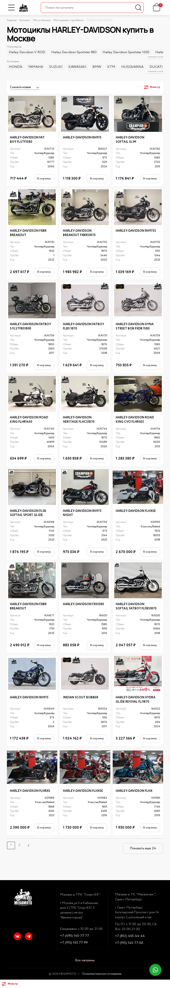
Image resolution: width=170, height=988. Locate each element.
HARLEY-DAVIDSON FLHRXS (30, 791)
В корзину (44, 178)
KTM (111, 66)
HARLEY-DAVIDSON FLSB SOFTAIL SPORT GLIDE (28, 513)
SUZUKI (55, 66)
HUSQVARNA (132, 66)
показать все (155, 57)
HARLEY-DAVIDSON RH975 (82, 138)
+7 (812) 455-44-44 (130, 936)
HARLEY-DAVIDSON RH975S (136, 231)
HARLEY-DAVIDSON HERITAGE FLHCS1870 (78, 420)
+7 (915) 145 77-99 (74, 942)
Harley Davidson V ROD (27, 52)
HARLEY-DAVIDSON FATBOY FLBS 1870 (83, 326)
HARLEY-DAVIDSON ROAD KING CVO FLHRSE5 (135, 420)
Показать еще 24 (143, 848)
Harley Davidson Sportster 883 (74, 52)
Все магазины (85, 960)
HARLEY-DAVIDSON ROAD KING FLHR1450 (29, 420)
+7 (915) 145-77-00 (129, 943)
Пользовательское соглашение (101, 974)
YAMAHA (35, 66)
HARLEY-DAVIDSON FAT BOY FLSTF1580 (27, 140)
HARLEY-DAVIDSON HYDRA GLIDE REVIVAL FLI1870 (135, 700)
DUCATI (156, 66)
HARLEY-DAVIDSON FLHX (134, 791)
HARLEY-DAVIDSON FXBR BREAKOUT (28, 233)
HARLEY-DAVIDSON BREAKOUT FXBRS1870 (79, 233)
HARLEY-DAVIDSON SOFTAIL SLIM (130, 140)
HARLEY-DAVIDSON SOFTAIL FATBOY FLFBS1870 (136, 606)
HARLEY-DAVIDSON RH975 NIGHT (82, 513)
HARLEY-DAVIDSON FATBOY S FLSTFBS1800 (30, 326)
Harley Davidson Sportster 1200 (126, 52)
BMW (96, 66)
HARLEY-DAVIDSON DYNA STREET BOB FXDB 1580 (135, 326)
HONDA (15, 66)
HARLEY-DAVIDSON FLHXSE (136, 511)
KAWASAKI (77, 66)
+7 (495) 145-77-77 (74, 936)
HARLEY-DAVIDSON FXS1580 (83, 604)
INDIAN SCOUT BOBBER (80, 698)
